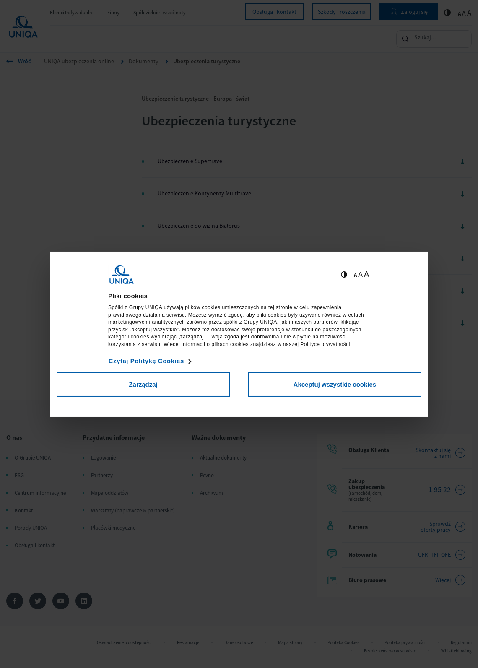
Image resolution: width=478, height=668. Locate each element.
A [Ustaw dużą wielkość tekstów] (366, 274)
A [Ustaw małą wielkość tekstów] (355, 274)
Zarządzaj (143, 384)
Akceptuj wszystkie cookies (335, 384)
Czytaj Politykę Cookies (146, 360)
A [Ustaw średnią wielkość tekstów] (360, 274)
